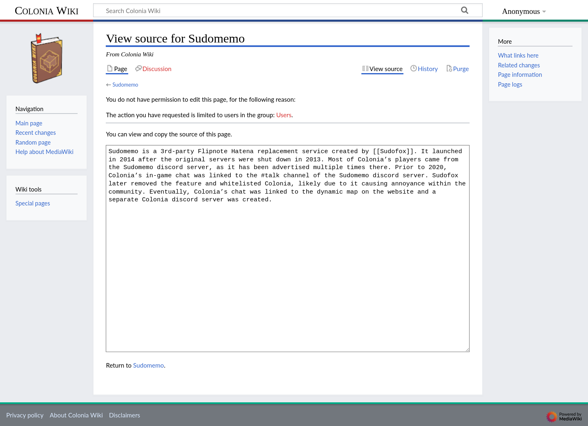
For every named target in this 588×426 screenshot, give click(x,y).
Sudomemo (125, 84)
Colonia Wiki (46, 10)
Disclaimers (124, 415)
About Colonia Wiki (76, 415)
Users (283, 114)
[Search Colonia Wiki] (288, 10)
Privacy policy (24, 415)
